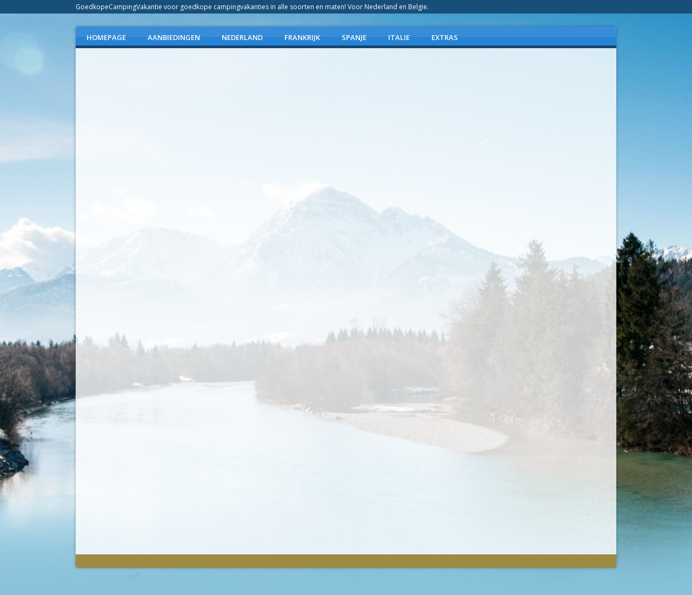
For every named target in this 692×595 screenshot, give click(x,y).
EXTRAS (444, 37)
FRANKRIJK (302, 37)
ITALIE (399, 37)
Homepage (106, 37)
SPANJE (354, 37)
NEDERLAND (242, 37)
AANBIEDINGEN (174, 37)
